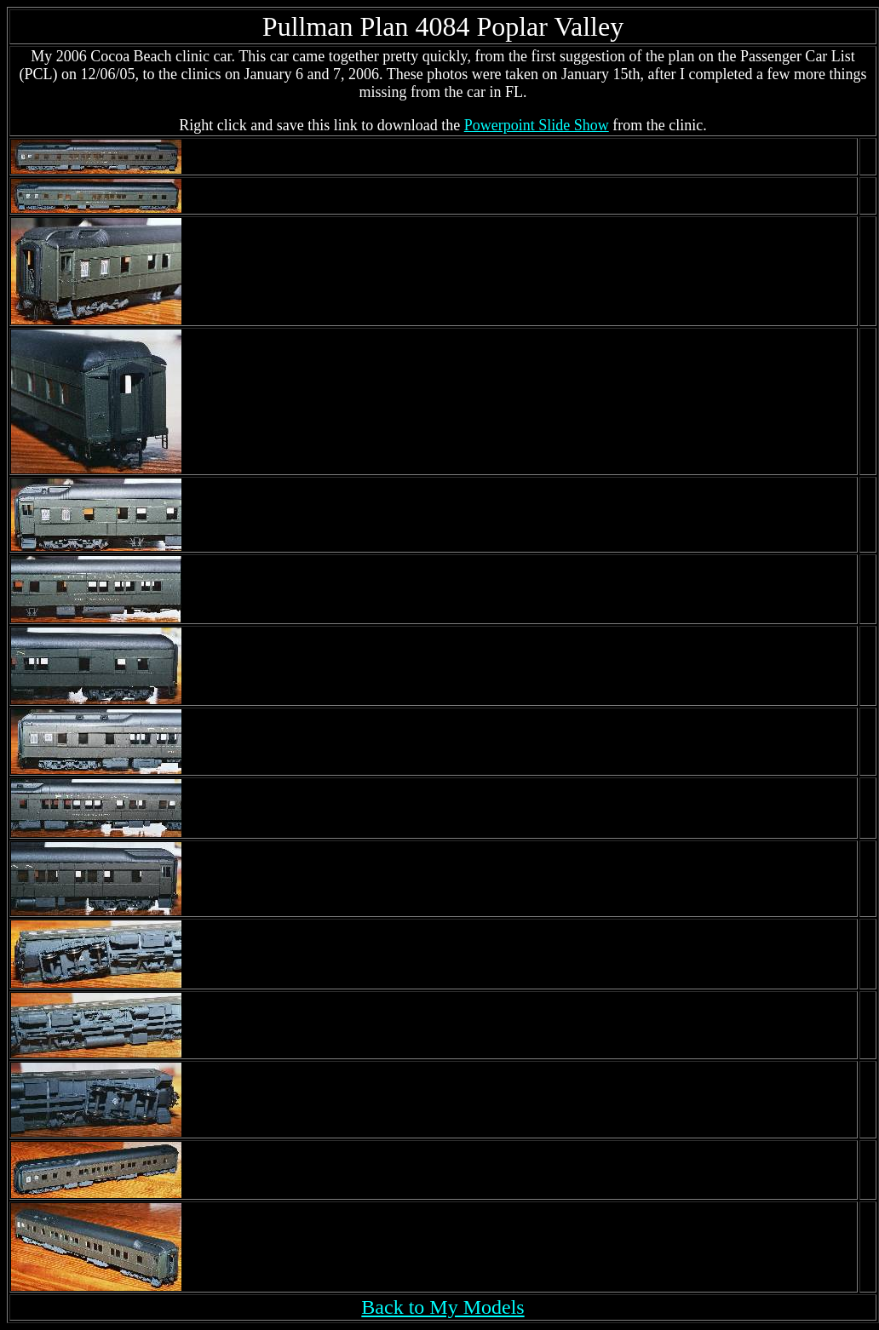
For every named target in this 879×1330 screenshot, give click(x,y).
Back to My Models (442, 1307)
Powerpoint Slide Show (536, 125)
